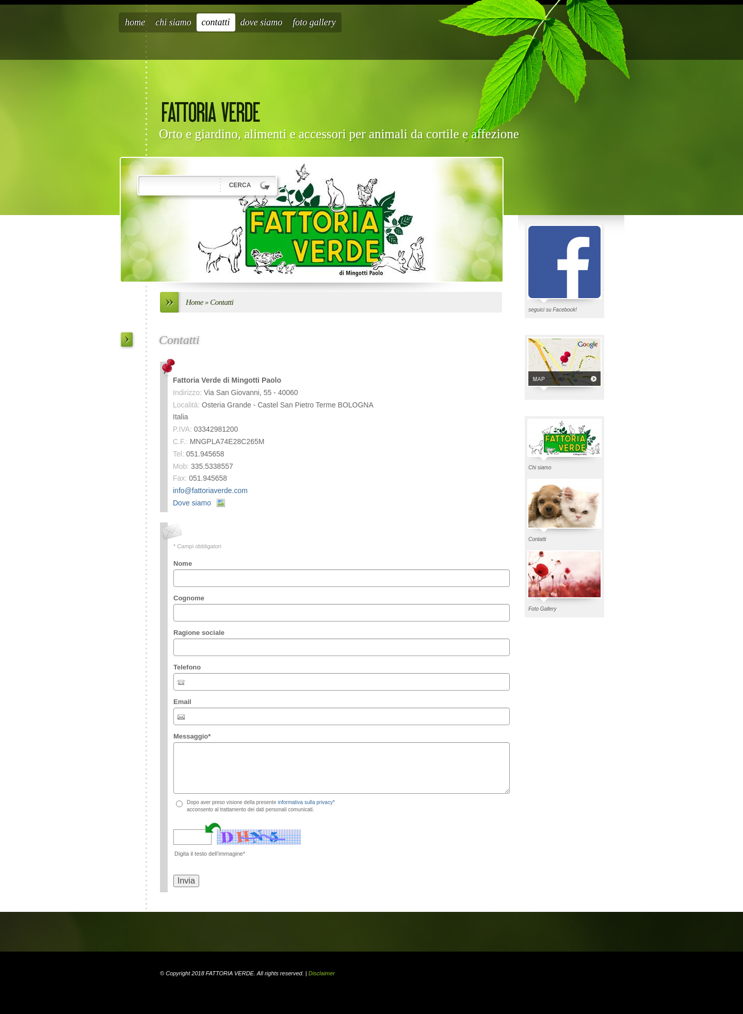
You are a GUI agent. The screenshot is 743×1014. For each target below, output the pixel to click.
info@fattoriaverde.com (210, 490)
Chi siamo (173, 22)
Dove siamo (261, 22)
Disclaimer (322, 973)
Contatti (216, 22)
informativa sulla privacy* (306, 802)
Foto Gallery (314, 22)
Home (135, 22)
